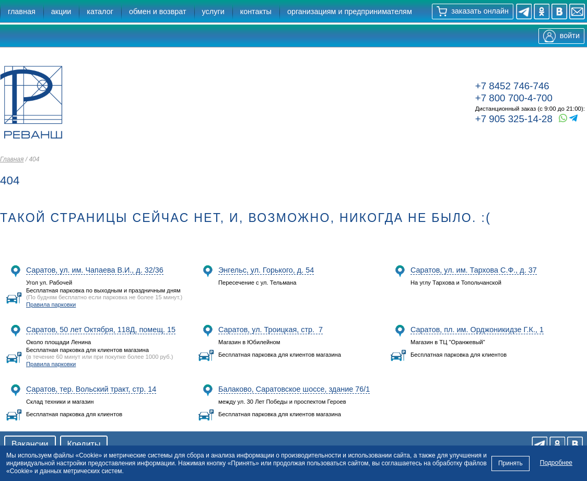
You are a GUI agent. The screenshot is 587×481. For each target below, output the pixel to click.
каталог (100, 11)
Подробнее (556, 462)
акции (61, 11)
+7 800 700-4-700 (514, 97)
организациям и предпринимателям (349, 11)
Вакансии (30, 444)
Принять (510, 462)
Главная (12, 159)
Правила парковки (51, 304)
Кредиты (84, 444)
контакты (256, 11)
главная (22, 11)
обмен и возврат (157, 11)
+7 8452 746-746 (512, 85)
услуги (213, 11)
